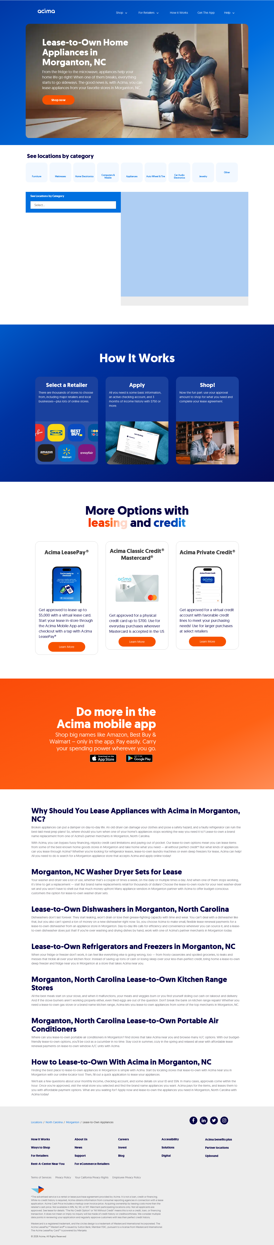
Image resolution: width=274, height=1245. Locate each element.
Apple (105, 759)
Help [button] (227, 12)
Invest (122, 1147)
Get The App (206, 12)
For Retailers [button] (147, 12)
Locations (36, 1122)
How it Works (179, 12)
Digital (166, 1156)
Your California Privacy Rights (91, 1177)
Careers (123, 1139)
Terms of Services (41, 1177)
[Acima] (37, 1189)
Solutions (168, 1147)
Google (141, 759)
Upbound (211, 1156)
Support (80, 1156)
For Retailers (39, 1156)
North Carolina (54, 1122)
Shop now (58, 100)
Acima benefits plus (218, 1139)
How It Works (40, 1139)
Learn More (66, 647)
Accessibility (170, 1139)
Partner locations (217, 1148)
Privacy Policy (63, 1177)
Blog (121, 1156)
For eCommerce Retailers (92, 1164)
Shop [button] (120, 12)
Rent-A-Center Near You (48, 1164)
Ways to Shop (40, 1147)
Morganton (72, 1122)
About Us (81, 1139)
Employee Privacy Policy (126, 1177)
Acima (46, 12)
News (78, 1147)
